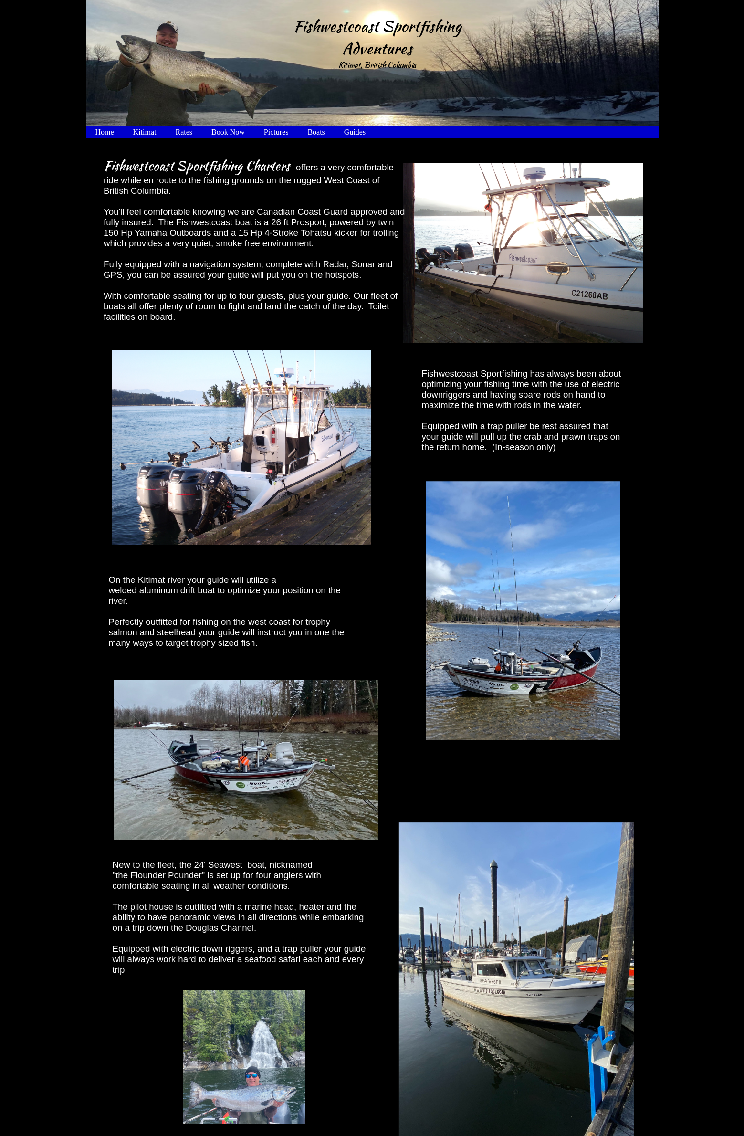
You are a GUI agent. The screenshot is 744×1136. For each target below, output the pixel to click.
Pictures (276, 132)
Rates (184, 132)
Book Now (228, 132)
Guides (355, 132)
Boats (316, 132)
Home (104, 132)
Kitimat (145, 132)
